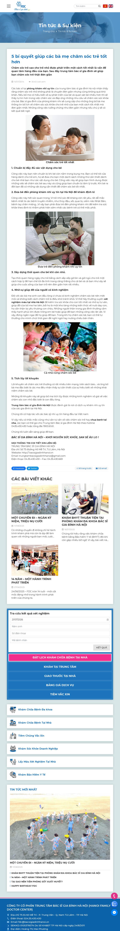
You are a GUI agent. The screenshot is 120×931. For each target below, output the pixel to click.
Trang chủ (49, 31)
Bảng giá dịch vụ (60, 685)
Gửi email (102, 468)
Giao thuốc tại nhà (60, 676)
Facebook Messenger (114, 912)
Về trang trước (85, 468)
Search (99, 6)
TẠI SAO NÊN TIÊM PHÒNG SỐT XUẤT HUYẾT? (37, 881)
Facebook (19, 468)
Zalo (114, 904)
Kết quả (101, 647)
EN (110, 6)
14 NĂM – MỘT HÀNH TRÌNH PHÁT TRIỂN (33, 877)
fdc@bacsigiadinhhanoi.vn (33, 921)
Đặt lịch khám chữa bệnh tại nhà (60, 657)
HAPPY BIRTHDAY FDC (24, 886)
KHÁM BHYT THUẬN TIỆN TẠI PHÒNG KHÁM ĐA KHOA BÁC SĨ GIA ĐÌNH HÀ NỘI (85, 521)
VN (105, 6)
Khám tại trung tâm (60, 667)
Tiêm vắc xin (60, 694)
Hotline (114, 896)
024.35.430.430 (32, 918)
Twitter (34, 468)
